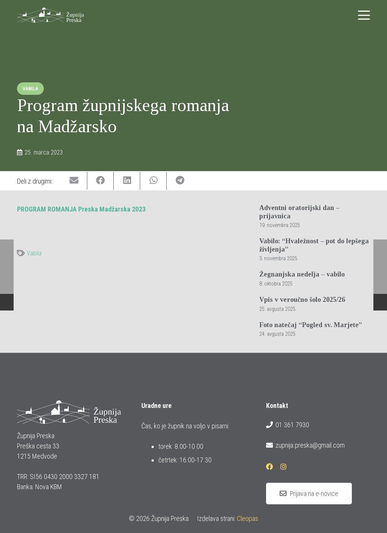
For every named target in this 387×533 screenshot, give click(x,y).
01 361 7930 (287, 425)
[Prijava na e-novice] (309, 494)
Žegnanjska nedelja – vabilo (302, 274)
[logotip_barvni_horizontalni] (50, 15)
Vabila (34, 253)
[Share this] (100, 181)
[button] (364, 15)
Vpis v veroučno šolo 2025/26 (302, 299)
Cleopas (247, 518)
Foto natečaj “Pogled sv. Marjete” (310, 325)
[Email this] (74, 181)
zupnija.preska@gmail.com (305, 445)
